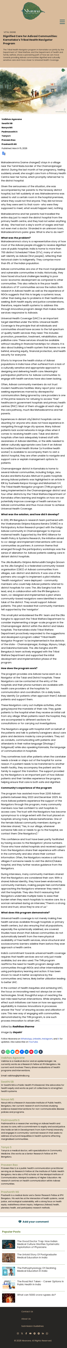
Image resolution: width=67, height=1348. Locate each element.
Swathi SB (7, 123)
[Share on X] (12, 1052)
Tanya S (6, 135)
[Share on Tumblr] (41, 1052)
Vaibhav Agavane (12, 119)
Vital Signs (10, 32)
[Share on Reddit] (17, 1052)
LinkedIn (37, 1038)
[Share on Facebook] (22, 1052)
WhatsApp (26, 1038)
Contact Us (27, 1311)
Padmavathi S (9, 131)
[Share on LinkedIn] (27, 1052)
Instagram (47, 1038)
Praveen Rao (9, 140)
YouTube (33, 1041)
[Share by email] (3, 1052)
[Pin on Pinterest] (31, 1052)
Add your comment (33, 1221)
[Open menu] (62, 22)
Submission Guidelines (32, 1326)
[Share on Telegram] (36, 1052)
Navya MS (7, 127)
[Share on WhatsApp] (8, 1052)
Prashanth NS (9, 144)
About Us (26, 1318)
